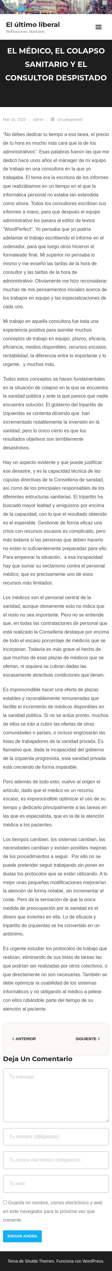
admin (38, 119)
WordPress (93, 1261)
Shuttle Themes (39, 1261)
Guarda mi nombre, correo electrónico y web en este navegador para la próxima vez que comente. (52, 1211)
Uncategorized (69, 119)
